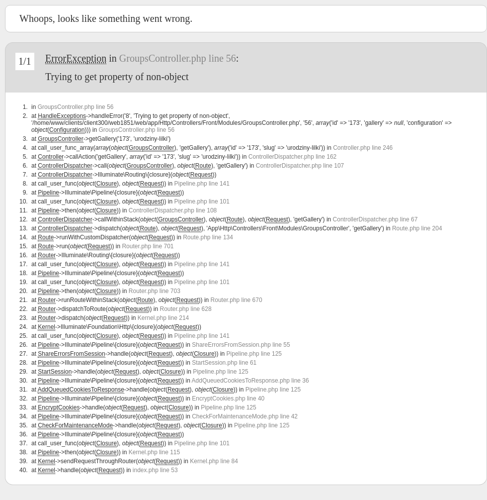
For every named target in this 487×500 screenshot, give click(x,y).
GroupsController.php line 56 (177, 58)
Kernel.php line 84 (214, 461)
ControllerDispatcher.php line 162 (292, 156)
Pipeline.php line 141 (202, 183)
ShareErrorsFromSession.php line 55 (241, 344)
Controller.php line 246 (363, 147)
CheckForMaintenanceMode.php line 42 (245, 416)
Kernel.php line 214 (163, 317)
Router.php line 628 (186, 308)
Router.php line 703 (154, 291)
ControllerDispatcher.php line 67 (375, 219)
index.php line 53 (155, 470)
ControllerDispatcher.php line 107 (300, 165)
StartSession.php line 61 (224, 362)
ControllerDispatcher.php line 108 (173, 210)
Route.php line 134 (208, 237)
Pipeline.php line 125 (254, 353)
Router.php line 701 (147, 246)
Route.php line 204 (417, 228)
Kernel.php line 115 (154, 452)
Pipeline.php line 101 (202, 201)
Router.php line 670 (236, 300)
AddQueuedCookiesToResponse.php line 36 (250, 380)
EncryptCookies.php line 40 (228, 398)
